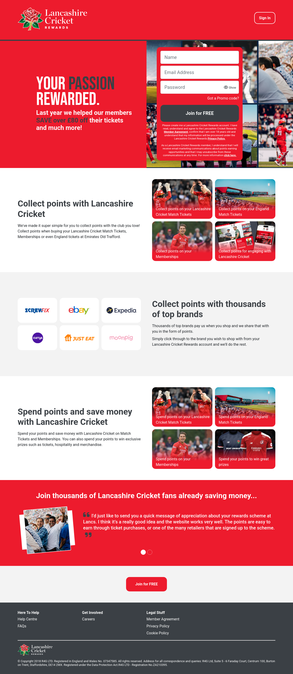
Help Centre (27, 619)
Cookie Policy (157, 633)
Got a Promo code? (223, 98)
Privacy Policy (157, 626)
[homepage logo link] (52, 19)
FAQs (22, 626)
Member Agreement (162, 619)
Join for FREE (200, 113)
